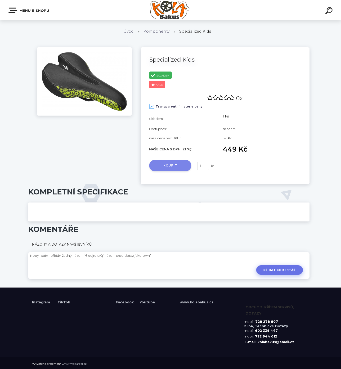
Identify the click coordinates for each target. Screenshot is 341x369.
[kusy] (203, 166)
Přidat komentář (279, 270)
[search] (329, 11)
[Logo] (170, 10)
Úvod (129, 31)
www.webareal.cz (74, 363)
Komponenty (157, 31)
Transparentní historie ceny (175, 106)
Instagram (41, 302)
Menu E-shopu (29, 10)
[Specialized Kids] (84, 49)
